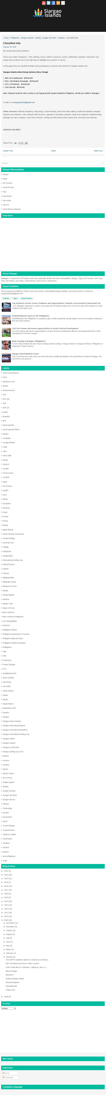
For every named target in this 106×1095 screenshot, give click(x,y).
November (10, 927)
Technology (7, 808)
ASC (4, 395)
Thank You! (10, 990)
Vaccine (6, 847)
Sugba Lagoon (8, 782)
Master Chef (8, 604)
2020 (6, 878)
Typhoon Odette (9, 834)
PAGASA (6, 625)
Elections (6, 508)
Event (5, 512)
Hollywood (7, 551)
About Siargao (11, 971)
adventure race (9, 382)
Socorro (6, 205)
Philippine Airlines (10, 630)
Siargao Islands (27, 38)
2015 (6, 897)
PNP (4, 656)
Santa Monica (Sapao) (12, 209)
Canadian (7, 438)
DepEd (5, 490)
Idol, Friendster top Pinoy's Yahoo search (22, 963)
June (8, 942)
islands (6, 569)
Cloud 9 (6, 464)
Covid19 (6, 477)
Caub (5, 447)
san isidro (7, 686)
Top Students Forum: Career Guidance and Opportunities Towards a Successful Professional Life (56, 303)
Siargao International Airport (14, 726)
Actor (5, 377)
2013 (6, 905)
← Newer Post (7, 151)
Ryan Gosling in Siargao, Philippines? (29, 341)
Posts (6, 1073)
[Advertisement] (53, 1029)
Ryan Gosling (8, 678)
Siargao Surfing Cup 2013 (13, 752)
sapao (5, 695)
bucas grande (8, 425)
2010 (6, 916)
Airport (5, 386)
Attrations (9, 975)
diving (5, 499)
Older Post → (99, 151)
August (9, 934)
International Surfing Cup (13, 560)
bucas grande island (11, 429)
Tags (15, 298)
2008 (6, 997)
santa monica (8, 691)
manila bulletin (8, 595)
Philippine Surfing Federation (14, 643)
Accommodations (12, 982)
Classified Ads (12, 43)
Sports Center (8, 773)
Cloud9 (5, 469)
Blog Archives (27, 298)
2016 (6, 894)
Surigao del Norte (49, 38)
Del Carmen (7, 183)
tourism (6, 813)
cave (5, 451)
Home (6, 38)
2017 (6, 890)
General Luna (8, 187)
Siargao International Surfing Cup (16, 734)
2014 (6, 901)
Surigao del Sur (9, 800)
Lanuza (6, 573)
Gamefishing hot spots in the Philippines (30, 316)
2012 (6, 909)
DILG (5, 495)
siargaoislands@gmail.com (24, 102)
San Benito (7, 196)
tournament (7, 817)
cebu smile (7, 456)
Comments (8, 1077)
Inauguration (8, 556)
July (7, 938)
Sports (5, 769)
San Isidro (7, 200)
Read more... (53, 281)
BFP (4, 421)
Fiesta (5, 521)
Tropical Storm (8, 830)
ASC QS (6, 399)
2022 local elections (11, 373)
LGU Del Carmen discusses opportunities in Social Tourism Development (45, 328)
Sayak (5, 699)
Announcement (9, 390)
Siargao (6, 717)
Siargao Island (8, 739)
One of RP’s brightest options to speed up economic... (27, 960)
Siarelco (6, 713)
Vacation (61, 38)
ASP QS (6, 408)
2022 (6, 871)
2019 (6, 882)
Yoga (5, 861)
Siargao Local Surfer (11, 747)
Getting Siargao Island (15, 979)
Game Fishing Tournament (13, 534)
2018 (6, 886)
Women (6, 852)
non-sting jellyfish (10, 621)
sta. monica (7, 778)
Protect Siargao (9, 665)
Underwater (7, 839)
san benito (7, 682)
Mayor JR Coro (9, 608)
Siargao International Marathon (15, 730)
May (7, 946)
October (9, 930)
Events (5, 517)
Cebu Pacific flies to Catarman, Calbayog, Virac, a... (26, 967)
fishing (5, 525)
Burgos (6, 174)
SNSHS (6, 756)
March (8, 949)
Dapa (5, 179)
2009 (6, 920)
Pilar (4, 192)
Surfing (38, 38)
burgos (5, 434)
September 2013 (9, 708)
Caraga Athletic (9, 443)
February (9, 953)
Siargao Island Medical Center (25, 354)
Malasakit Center (9, 582)
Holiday (6, 547)
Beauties (6, 416)
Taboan (6, 804)
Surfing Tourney (9, 791)
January (9, 957)
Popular (6, 298)
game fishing (8, 530)
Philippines (15, 38)
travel (5, 821)
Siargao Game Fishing (12, 721)
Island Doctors (9, 564)
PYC (4, 669)
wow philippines (9, 856)
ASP (4, 403)
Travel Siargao (9, 826)
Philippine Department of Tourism (16, 634)
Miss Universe (8, 612)
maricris (6, 599)
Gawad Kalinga (9, 538)
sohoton (6, 765)
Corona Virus (8, 473)
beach (5, 412)
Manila (5, 591)
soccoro (6, 760)
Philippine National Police (13, 638)
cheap (5, 460)
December (10, 923)
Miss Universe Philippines (13, 617)
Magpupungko (8, 578)
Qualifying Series (9, 673)
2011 (6, 913)
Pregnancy (7, 660)
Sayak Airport (8, 704)
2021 (6, 875)
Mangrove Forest (9, 586)
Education (7, 504)
